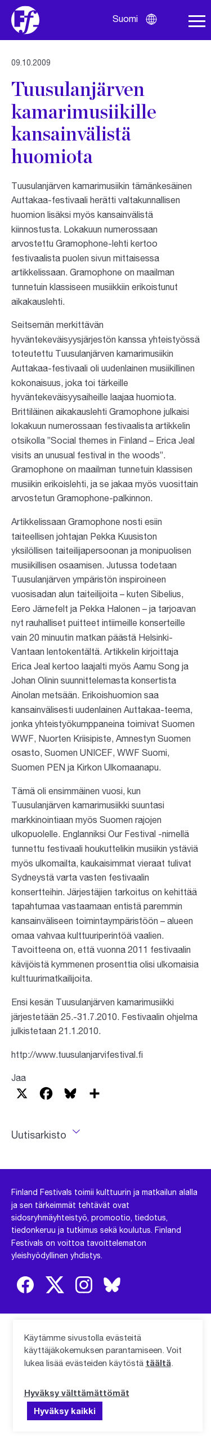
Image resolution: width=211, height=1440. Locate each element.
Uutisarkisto (38, 1134)
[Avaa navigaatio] (196, 21)
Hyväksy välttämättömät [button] (76, 1393)
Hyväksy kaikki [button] (65, 1411)
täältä (158, 1363)
